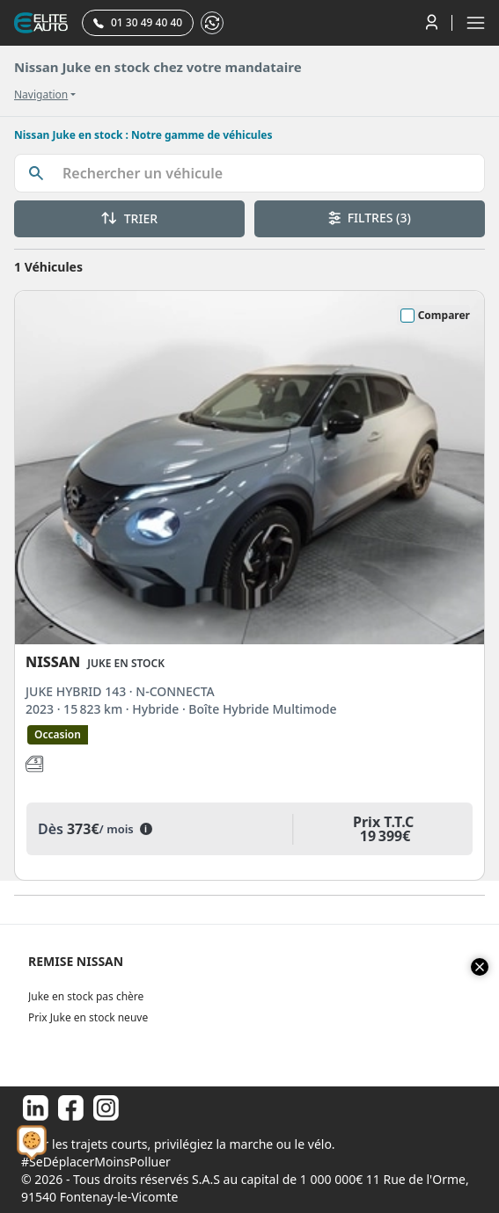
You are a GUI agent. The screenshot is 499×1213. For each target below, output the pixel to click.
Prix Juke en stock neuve (88, 1017)
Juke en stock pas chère (85, 996)
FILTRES (369, 217)
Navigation (41, 95)
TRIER (129, 218)
